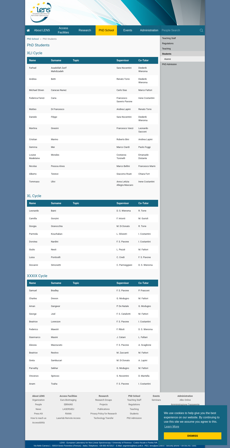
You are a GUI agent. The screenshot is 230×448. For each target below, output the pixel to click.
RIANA (68, 413)
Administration (149, 30)
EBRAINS (68, 404)
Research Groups (103, 400)
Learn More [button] (171, 426)
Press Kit (38, 413)
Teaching (166, 48)
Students (166, 54)
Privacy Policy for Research (103, 413)
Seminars (156, 400)
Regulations (167, 43)
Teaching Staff (169, 38)
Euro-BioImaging (68, 400)
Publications (104, 409)
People (38, 404)
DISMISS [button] (192, 435)
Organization (38, 400)
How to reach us (38, 418)
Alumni (167, 59)
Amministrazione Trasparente (185, 404)
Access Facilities (63, 30)
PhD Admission (169, 64)
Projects (104, 404)
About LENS (42, 30)
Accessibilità (38, 422)
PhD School (106, 30)
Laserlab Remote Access (68, 418)
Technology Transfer (103, 418)
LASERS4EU (68, 409)
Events (127, 30)
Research (85, 30)
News (38, 409)
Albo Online (185, 400)
